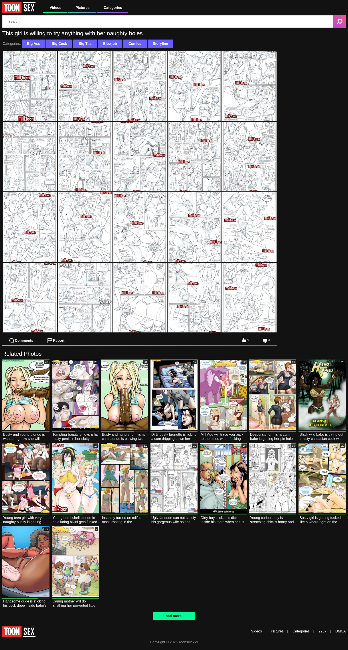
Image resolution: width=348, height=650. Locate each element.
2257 (322, 631)
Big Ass (33, 44)
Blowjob (110, 44)
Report (56, 340)
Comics (135, 44)
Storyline (160, 44)
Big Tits (85, 44)
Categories (113, 8)
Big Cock (59, 44)
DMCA (340, 631)
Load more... (173, 616)
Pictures (82, 8)
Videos (55, 8)
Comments (21, 340)
